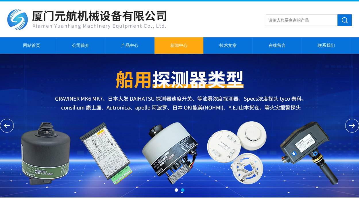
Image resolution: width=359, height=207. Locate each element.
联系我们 (326, 45)
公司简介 (80, 45)
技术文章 (228, 45)
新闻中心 (179, 45)
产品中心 (129, 45)
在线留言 (277, 45)
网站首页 (31, 45)
